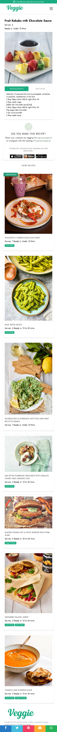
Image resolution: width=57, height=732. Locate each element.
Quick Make (9, 245)
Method (40, 89)
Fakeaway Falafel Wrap (16, 617)
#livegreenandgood (42, 140)
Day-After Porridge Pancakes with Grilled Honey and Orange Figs (27, 477)
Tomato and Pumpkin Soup (18, 690)
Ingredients (17, 89)
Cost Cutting (9, 332)
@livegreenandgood (43, 137)
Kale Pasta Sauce (13, 324)
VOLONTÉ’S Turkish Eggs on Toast (22, 237)
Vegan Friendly (10, 543)
